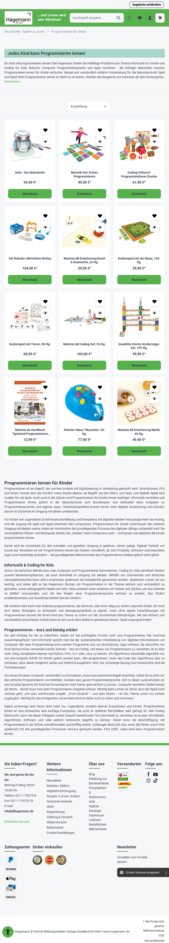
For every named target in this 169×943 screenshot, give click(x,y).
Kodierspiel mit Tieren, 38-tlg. (30, 344)
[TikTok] (155, 781)
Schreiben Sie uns (16, 821)
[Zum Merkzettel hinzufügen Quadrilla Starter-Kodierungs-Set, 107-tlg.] (154, 301)
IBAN (50, 806)
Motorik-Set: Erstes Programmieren (84, 174)
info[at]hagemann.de (18, 811)
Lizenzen (95, 819)
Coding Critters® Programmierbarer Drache (139, 174)
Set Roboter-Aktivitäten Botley (30, 258)
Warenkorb (29, 194)
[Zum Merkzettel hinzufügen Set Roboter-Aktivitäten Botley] (45, 215)
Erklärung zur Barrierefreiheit (99, 781)
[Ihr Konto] (149, 18)
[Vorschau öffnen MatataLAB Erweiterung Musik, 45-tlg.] (154, 398)
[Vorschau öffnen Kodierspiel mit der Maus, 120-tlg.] (154, 227)
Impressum (96, 815)
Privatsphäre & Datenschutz (97, 792)
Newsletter (54, 780)
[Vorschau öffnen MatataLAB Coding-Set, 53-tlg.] (100, 313)
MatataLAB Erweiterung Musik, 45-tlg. (139, 431)
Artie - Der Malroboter (30, 172)
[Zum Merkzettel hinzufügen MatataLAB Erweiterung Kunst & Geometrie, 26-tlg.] (100, 215)
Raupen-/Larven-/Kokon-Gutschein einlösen (63, 798)
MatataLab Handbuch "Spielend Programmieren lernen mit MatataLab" (30, 432)
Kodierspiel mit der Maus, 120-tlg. (139, 260)
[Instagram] (148, 781)
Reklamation (55, 827)
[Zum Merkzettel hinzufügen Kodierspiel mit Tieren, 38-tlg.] (45, 301)
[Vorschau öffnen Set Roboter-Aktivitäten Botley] (45, 227)
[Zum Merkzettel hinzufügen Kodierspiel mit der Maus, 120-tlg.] (154, 215)
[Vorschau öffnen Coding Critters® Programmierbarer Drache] (154, 141)
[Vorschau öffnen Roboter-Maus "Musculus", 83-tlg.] (100, 398)
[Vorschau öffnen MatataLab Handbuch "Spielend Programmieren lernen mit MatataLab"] (45, 398)
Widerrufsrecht (57, 822)
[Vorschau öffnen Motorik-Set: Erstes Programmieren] (100, 141)
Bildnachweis (98, 829)
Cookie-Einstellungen (61, 832)
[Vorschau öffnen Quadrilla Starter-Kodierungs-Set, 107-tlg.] (154, 313)
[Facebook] (148, 775)
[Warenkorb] (160, 18)
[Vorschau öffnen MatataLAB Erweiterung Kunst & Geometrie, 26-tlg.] (100, 227)
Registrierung (56, 811)
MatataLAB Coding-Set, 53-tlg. (84, 344)
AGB (92, 801)
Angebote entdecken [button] (146, 4)
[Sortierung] (89, 106)
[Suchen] (119, 18)
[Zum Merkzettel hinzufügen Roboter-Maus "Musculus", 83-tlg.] (100, 387)
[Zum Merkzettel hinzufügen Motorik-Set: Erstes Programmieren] (100, 130)
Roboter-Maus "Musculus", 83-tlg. (84, 431)
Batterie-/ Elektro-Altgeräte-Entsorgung (61, 788)
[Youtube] (155, 775)
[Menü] (129, 18)
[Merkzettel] (139, 18)
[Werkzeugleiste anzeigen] (7, 932)
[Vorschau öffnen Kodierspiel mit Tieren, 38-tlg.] (45, 313)
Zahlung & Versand (59, 817)
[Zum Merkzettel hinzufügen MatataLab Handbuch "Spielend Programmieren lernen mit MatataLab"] (45, 387)
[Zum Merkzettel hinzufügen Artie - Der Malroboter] (45, 130)
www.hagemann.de (116, 931)
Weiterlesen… (13, 81)
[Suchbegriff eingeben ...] (92, 18)
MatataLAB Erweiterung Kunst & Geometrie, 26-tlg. (84, 260)
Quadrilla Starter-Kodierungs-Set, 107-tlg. (139, 346)
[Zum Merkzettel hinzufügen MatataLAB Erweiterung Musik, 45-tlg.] (154, 387)
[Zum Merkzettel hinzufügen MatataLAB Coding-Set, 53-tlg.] (100, 301)
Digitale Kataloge (95, 808)
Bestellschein (97, 824)
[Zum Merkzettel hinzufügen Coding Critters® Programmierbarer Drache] (154, 130)
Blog (92, 774)
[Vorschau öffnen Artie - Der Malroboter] (45, 141)
